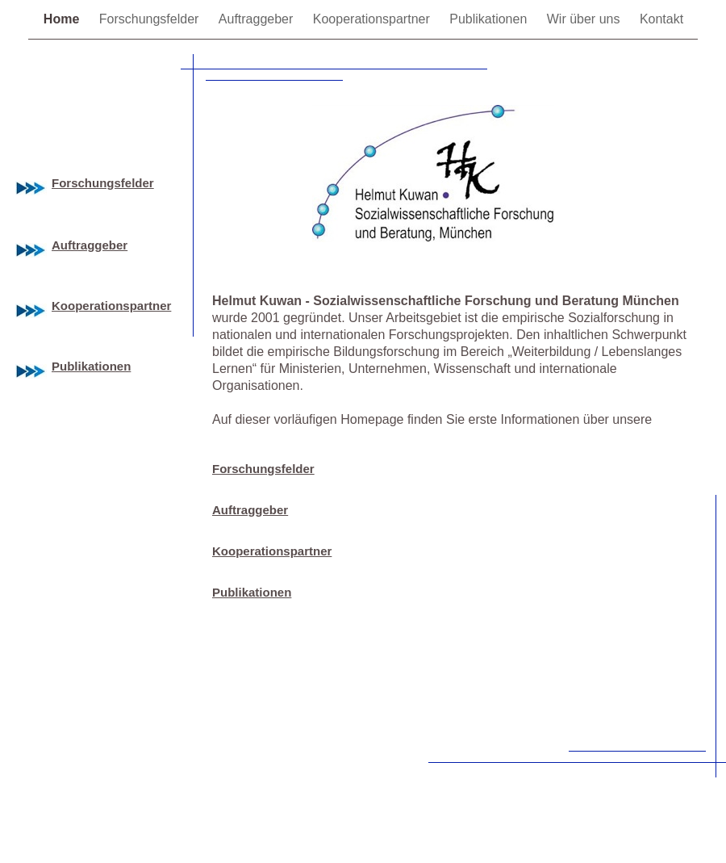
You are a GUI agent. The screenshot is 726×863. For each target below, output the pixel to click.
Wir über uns (585, 19)
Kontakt (661, 19)
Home (63, 19)
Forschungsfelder (150, 19)
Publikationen (490, 19)
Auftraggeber (258, 19)
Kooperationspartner (373, 19)
